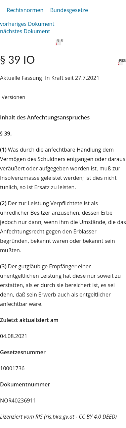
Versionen (13, 97)
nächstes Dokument (25, 31)
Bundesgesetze (69, 10)
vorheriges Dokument (27, 24)
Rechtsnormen (25, 10)
